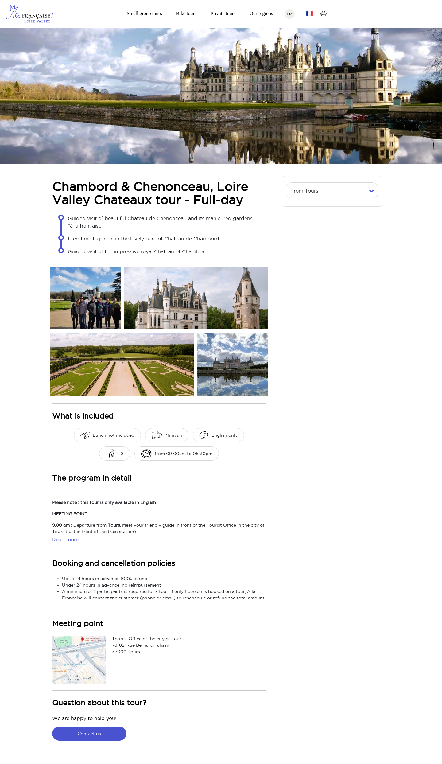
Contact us (89, 733)
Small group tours (144, 13)
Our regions (261, 13)
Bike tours (186, 13)
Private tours (223, 13)
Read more (65, 539)
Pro (289, 14)
